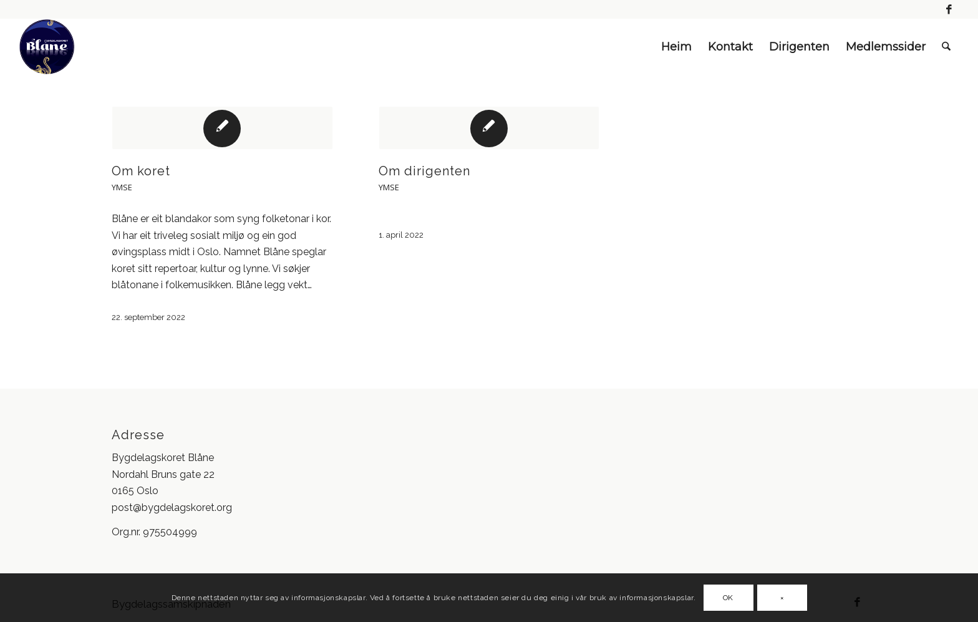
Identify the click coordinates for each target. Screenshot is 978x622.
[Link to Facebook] (949, 9)
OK (728, 597)
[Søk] (946, 46)
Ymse (122, 187)
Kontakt (730, 47)
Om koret (141, 170)
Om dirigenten (424, 170)
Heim (676, 47)
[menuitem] (946, 46)
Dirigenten (799, 47)
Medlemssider (886, 47)
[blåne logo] (46, 46)
